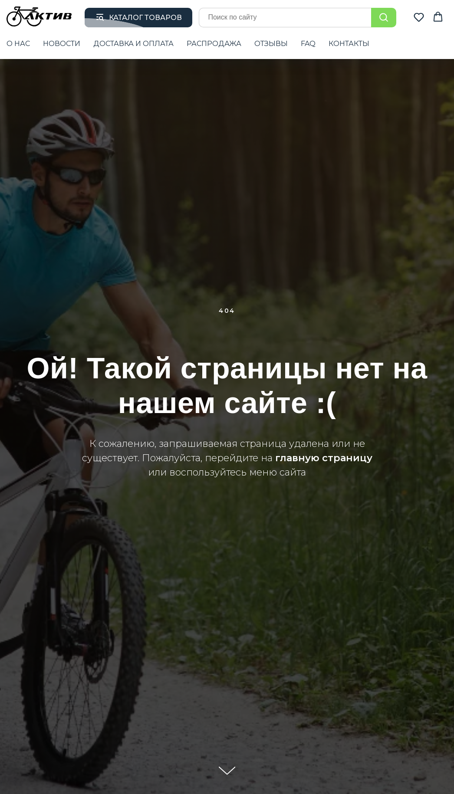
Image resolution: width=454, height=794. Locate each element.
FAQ (308, 43)
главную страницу (323, 458)
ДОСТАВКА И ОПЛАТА (133, 43)
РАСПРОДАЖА (214, 43)
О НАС (18, 43)
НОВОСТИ (61, 43)
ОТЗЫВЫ (271, 43)
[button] (419, 17)
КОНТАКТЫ (349, 43)
